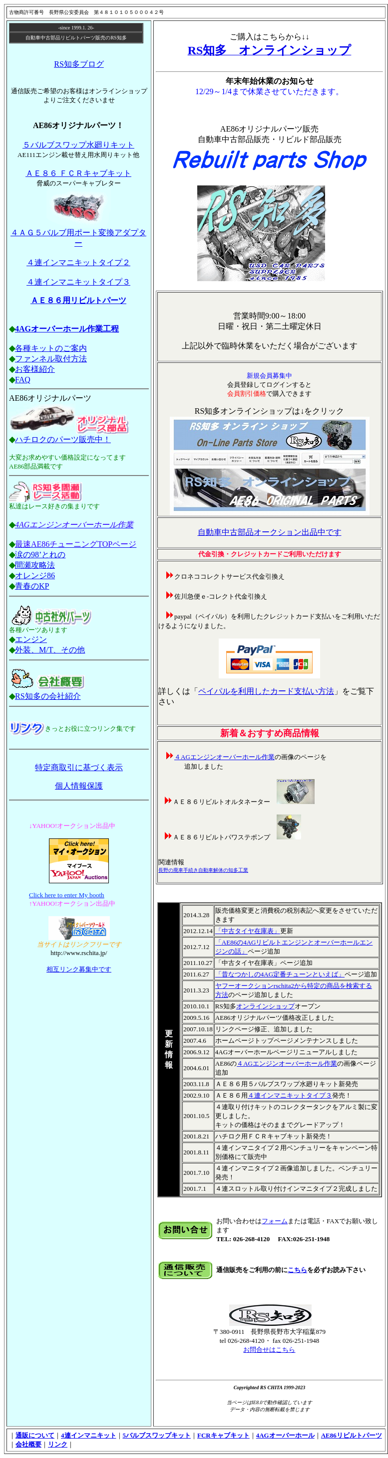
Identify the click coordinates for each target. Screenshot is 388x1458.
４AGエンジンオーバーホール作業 (224, 757)
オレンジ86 (35, 575)
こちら (297, 1270)
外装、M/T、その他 (50, 650)
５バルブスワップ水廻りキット (78, 145)
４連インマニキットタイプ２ (78, 262)
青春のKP (32, 586)
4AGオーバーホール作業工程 (67, 328)
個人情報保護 (79, 786)
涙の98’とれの (40, 554)
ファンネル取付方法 (51, 358)
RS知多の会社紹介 (48, 696)
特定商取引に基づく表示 (79, 767)
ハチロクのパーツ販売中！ (63, 439)
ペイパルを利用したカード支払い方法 (266, 691)
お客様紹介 (35, 369)
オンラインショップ (265, 1006)
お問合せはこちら (269, 1349)
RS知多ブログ (79, 64)
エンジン (31, 639)
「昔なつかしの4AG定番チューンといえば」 (280, 974)
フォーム (275, 1221)
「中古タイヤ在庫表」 (247, 931)
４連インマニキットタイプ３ (78, 282)
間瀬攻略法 (35, 565)
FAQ (22, 379)
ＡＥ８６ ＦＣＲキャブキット (78, 173)
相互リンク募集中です (78, 969)
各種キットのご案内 (51, 348)
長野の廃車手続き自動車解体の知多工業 (203, 870)
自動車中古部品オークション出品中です (270, 532)
